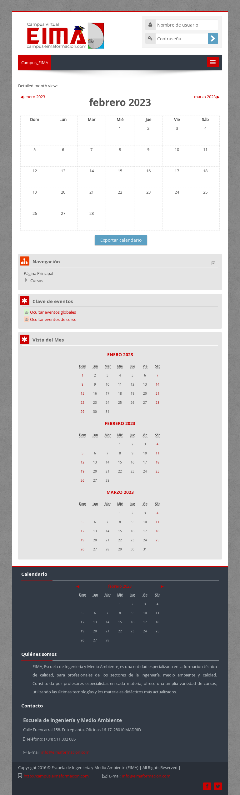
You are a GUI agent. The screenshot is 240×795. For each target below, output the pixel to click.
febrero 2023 (120, 423)
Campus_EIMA (34, 62)
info (65, 752)
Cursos (36, 280)
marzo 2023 (120, 492)
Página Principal (38, 273)
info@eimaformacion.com (146, 776)
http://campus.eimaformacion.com (56, 776)
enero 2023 (120, 354)
